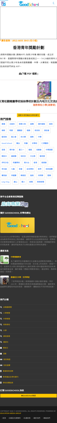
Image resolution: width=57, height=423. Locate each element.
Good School (7, 143)
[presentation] (27, 110)
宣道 (3, 150)
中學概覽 (5, 319)
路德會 (44, 162)
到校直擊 (49, 169)
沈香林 (12, 124)
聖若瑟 (42, 156)
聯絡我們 (46, 418)
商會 (20, 169)
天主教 (32, 156)
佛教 (3, 130)
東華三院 (22, 124)
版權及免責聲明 (14, 418)
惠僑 (3, 124)
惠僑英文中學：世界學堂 (20, 277)
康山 (15, 182)
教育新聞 (40, 182)
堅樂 (49, 175)
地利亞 (23, 156)
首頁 (4, 418)
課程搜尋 (5, 336)
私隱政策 (26, 418)
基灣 (32, 124)
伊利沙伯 (5, 162)
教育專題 (5, 359)
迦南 (32, 175)
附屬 (26, 143)
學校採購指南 (6, 382)
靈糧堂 (19, 130)
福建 (28, 130)
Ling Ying (5, 182)
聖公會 (13, 137)
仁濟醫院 (44, 143)
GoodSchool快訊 (28, 395)
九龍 (13, 169)
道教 (32, 137)
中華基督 (49, 150)
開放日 (4, 156)
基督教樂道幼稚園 (19, 105)
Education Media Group (10, 413)
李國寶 (13, 175)
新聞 (31, 182)
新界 (39, 169)
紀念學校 (30, 169)
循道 (30, 150)
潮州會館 (41, 124)
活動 (3, 353)
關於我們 (36, 418)
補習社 (4, 342)
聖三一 (21, 150)
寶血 (18, 143)
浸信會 (46, 130)
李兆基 (4, 169)
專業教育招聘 (6, 371)
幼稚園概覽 (6, 307)
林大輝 (23, 137)
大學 (3, 330)
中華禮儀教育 (16, 257)
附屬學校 (16, 162)
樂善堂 (23, 175)
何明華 (40, 175)
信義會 (38, 150)
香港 (35, 162)
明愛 (11, 130)
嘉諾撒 (13, 156)
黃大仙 (26, 162)
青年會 (12, 150)
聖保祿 (4, 137)
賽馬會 (4, 175)
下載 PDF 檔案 (29, 73)
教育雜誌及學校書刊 (9, 377)
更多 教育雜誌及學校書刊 (28, 115)
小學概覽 (5, 313)
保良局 (37, 130)
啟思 (51, 124)
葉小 (23, 182)
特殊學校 (5, 324)
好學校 (34, 143)
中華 (39, 137)
